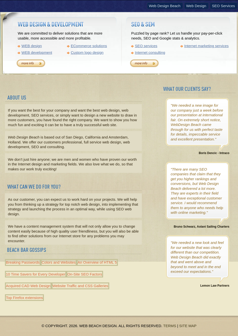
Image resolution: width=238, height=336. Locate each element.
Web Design (196, 6)
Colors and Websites (59, 262)
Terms (169, 326)
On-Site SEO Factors (84, 274)
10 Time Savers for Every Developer (35, 274)
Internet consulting (150, 52)
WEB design (31, 46)
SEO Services (223, 6)
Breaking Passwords (23, 262)
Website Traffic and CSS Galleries (80, 286)
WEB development (36, 52)
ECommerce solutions (89, 46)
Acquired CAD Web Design (28, 286)
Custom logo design (87, 52)
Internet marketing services (206, 46)
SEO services (146, 46)
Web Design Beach (165, 6)
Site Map (188, 326)
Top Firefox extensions (24, 298)
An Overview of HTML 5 (97, 262)
